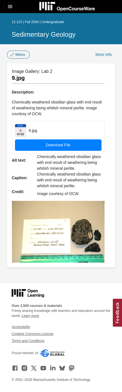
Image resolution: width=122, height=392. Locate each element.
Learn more (30, 316)
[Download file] (20, 130)
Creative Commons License (32, 334)
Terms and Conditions (28, 341)
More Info (103, 54)
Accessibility (21, 327)
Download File (58, 145)
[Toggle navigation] (10, 7)
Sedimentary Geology (43, 34)
